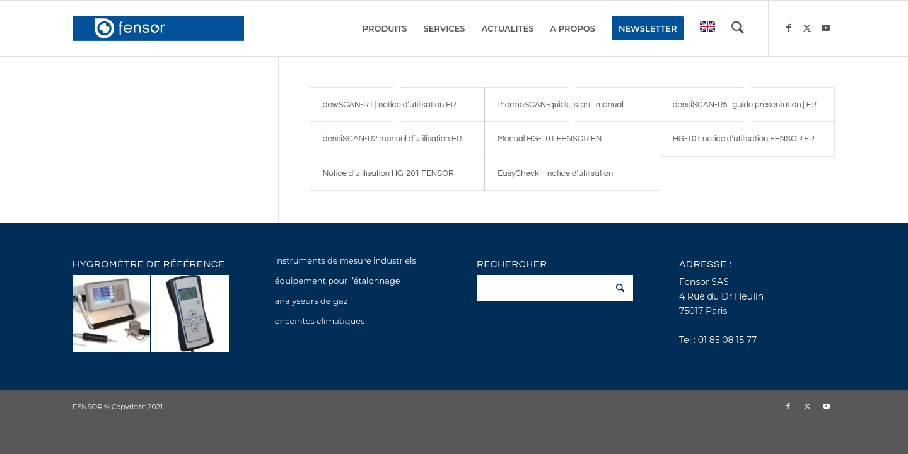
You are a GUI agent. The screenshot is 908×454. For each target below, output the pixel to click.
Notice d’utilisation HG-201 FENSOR (388, 173)
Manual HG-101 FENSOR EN (550, 138)
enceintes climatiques (320, 321)
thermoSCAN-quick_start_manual (561, 104)
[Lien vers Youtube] (826, 27)
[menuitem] (385, 28)
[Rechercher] (737, 28)
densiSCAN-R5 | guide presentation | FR (745, 104)
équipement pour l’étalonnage (337, 281)
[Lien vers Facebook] (788, 27)
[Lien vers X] (807, 27)
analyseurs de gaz (311, 301)
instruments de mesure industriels (345, 260)
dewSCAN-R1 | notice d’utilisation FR (390, 104)
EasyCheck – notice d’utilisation (555, 173)
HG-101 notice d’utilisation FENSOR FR (744, 138)
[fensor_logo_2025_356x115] (158, 28)
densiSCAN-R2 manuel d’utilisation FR (392, 138)
